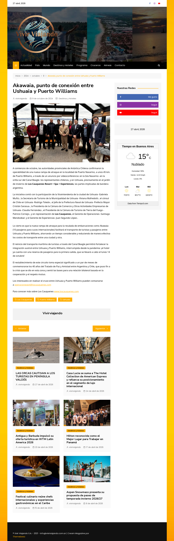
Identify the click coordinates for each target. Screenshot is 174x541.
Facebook (150, 3)
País (37, 65)
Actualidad (26, 65)
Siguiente (100, 328)
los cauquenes (24, 299)
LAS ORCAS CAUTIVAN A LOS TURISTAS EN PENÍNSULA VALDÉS (35, 376)
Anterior (22, 328)
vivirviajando (21, 98)
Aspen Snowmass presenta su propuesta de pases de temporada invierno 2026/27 (85, 495)
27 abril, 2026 (19, 3)
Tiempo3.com (142, 203)
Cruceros (96, 65)
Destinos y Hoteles (63, 65)
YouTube (159, 3)
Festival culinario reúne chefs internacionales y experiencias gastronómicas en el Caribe (35, 500)
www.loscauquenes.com (66, 291)
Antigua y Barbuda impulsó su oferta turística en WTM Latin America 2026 (35, 439)
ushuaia (66, 299)
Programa (81, 65)
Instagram (154, 3)
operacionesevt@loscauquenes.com (33, 284)
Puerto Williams (47, 299)
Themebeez (19, 536)
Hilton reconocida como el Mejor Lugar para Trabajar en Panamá (84, 439)
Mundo (46, 65)
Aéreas (107, 65)
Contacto (120, 65)
